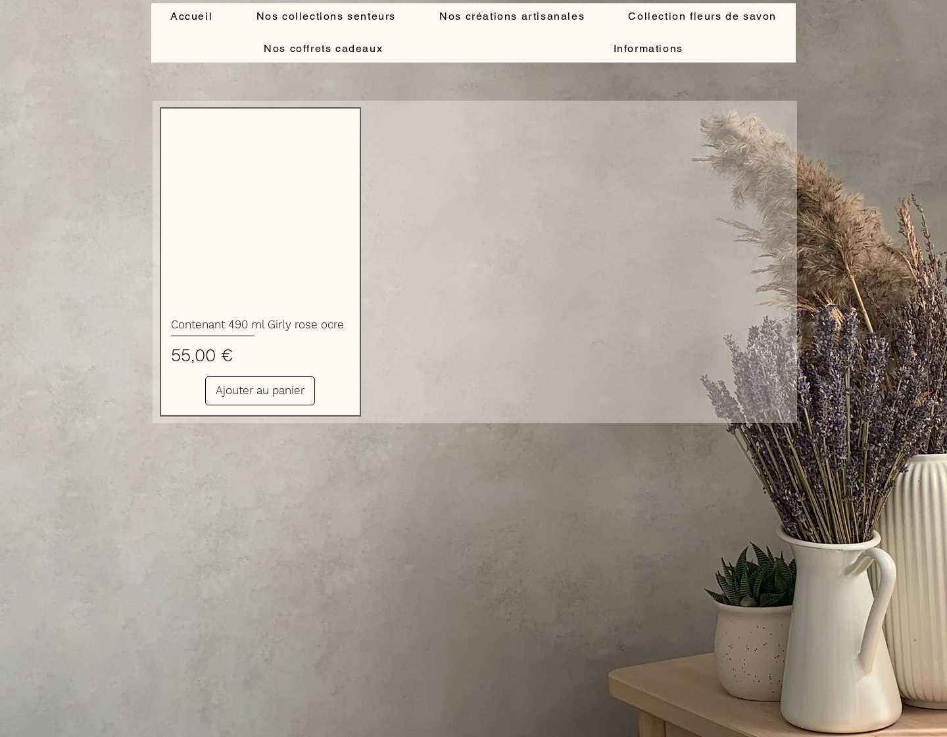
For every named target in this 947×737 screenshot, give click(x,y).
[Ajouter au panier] (260, 390)
